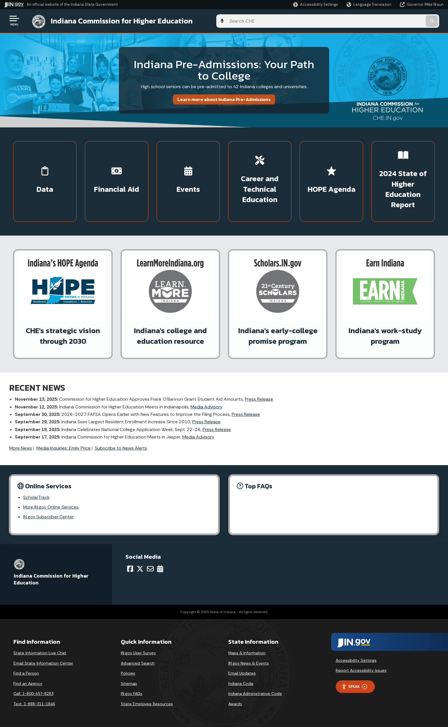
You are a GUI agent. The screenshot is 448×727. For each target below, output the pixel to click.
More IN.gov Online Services (51, 506)
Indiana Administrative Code (255, 693)
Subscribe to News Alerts (121, 447)
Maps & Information (246, 652)
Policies (128, 672)
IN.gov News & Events (248, 662)
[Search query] (393, 20)
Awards (235, 703)
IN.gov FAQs (131, 693)
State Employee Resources (147, 703)
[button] (315, 4)
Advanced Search (138, 662)
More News (20, 447)
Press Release (259, 398)
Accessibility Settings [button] (356, 659)
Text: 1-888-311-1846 (34, 703)
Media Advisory (207, 405)
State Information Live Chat (39, 652)
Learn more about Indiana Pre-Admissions (224, 98)
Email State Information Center (43, 662)
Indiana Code (240, 682)
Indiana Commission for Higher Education (116, 20)
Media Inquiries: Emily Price (63, 447)
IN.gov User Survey (138, 652)
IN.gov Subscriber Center (48, 516)
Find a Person (26, 672)
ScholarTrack (36, 496)
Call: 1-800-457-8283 (33, 693)
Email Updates (242, 672)
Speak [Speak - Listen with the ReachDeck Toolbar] (354, 686)
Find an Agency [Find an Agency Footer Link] (27, 682)
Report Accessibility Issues (361, 670)
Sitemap (129, 682)
